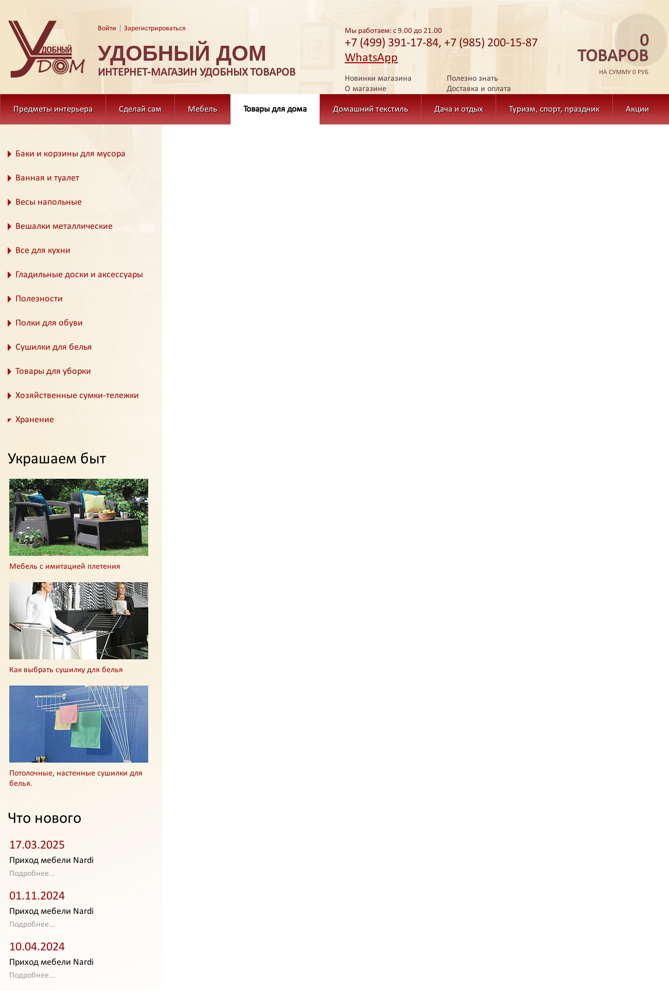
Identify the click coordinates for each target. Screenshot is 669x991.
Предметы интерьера (53, 109)
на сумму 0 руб (609, 55)
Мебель (202, 109)
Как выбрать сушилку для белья (66, 670)
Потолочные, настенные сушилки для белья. (76, 778)
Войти (107, 28)
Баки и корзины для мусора (70, 154)
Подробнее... (32, 874)
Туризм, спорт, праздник (554, 109)
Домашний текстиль (370, 109)
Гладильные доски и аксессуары (79, 275)
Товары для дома (275, 109)
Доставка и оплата (479, 89)
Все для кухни (43, 251)
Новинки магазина (378, 79)
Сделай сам (140, 109)
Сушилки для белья (53, 347)
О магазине (365, 89)
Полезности (39, 299)
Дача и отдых (458, 109)
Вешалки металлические (64, 226)
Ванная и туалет (47, 178)
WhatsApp (371, 58)
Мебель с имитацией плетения (64, 567)
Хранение (34, 420)
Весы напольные (48, 202)
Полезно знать (472, 79)
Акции (637, 109)
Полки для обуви (49, 323)
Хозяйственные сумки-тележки (77, 396)
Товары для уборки (53, 371)
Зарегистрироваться (155, 28)
